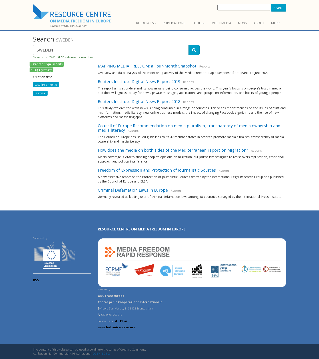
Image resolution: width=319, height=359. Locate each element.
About (258, 23)
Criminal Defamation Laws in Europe (133, 190)
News (242, 23)
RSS (36, 280)
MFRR (275, 23)
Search (278, 8)
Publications (174, 23)
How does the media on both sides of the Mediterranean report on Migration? (173, 150)
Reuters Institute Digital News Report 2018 (139, 101)
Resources (146, 23)
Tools (198, 23)
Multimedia (221, 23)
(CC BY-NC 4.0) (101, 353)
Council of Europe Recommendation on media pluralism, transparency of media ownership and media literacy (189, 128)
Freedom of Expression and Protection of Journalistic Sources (157, 170)
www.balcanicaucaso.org (116, 327)
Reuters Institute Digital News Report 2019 (139, 81)
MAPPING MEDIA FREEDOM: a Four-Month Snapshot (147, 66)
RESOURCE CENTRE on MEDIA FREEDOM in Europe (141, 229)
